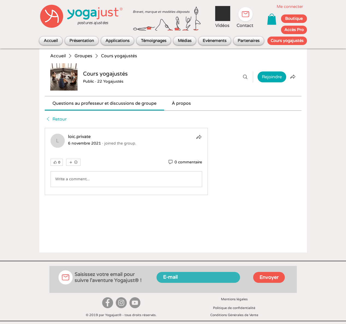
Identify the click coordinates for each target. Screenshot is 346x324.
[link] (104, 103)
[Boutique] (294, 18)
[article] (126, 161)
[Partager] (199, 137)
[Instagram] (121, 302)
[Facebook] (107, 302)
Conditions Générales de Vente (234, 315)
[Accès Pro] (294, 30)
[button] (271, 19)
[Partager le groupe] (292, 76)
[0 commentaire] (185, 162)
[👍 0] (57, 162)
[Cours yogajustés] (287, 41)
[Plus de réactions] (73, 162)
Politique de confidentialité (234, 308)
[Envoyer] (269, 277)
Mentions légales (234, 299)
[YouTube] (134, 302)
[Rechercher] (245, 76)
